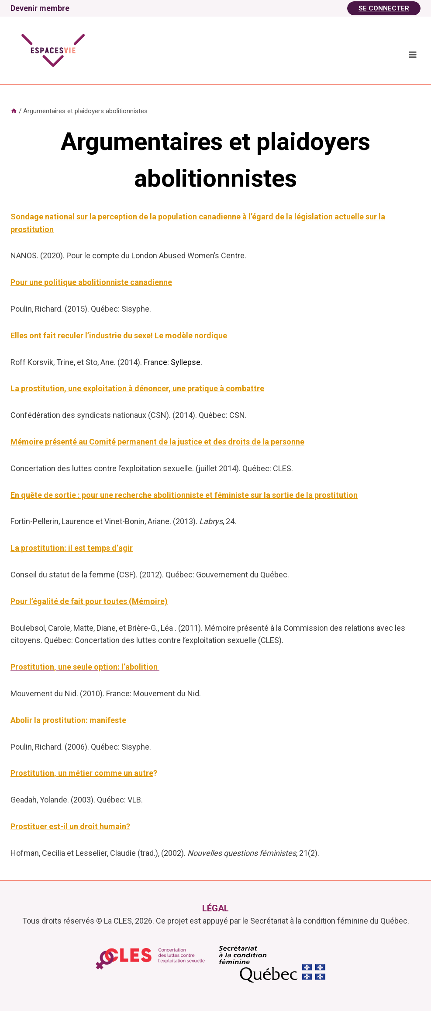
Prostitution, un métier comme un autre (81, 773)
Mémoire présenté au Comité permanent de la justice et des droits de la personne (157, 441)
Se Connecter (384, 8)
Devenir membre (39, 8)
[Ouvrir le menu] (412, 54)
